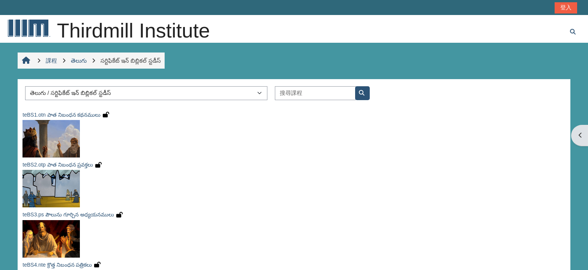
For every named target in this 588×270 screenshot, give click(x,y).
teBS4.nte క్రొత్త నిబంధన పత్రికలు (57, 265)
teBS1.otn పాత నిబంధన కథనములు (61, 115)
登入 (566, 7)
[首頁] (28, 28)
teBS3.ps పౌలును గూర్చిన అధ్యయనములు (68, 215)
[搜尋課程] (315, 93)
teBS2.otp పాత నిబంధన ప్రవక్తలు (57, 165)
